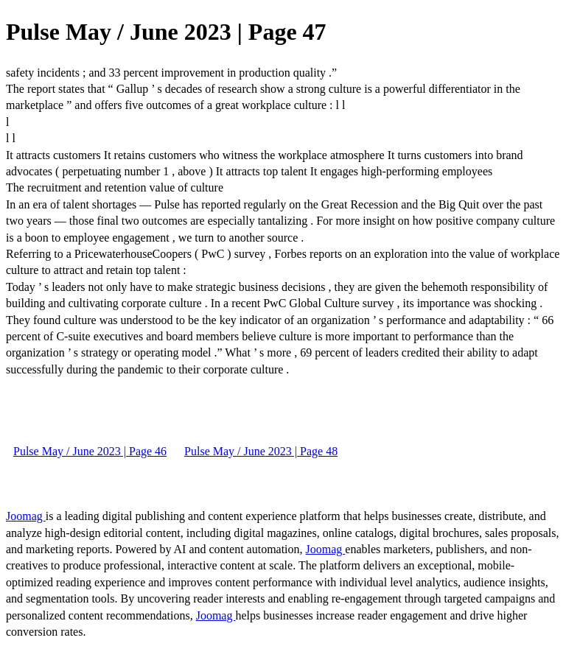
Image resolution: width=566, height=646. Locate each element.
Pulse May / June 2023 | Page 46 (90, 451)
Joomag (26, 516)
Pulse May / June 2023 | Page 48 (261, 451)
